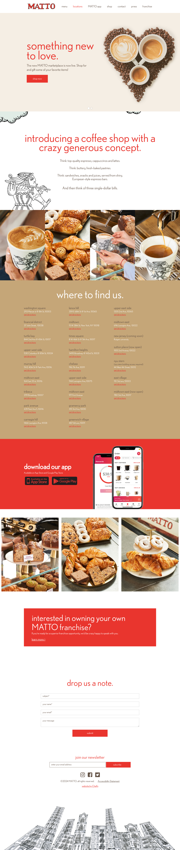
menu (64, 6)
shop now (37, 79)
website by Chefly (90, 786)
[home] (41, 6)
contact (122, 6)
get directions (30, 314)
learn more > (38, 639)
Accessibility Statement (109, 781)
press (134, 6)
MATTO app (94, 6)
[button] (5, 62)
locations (77, 6)
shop (109, 6)
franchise (147, 6)
